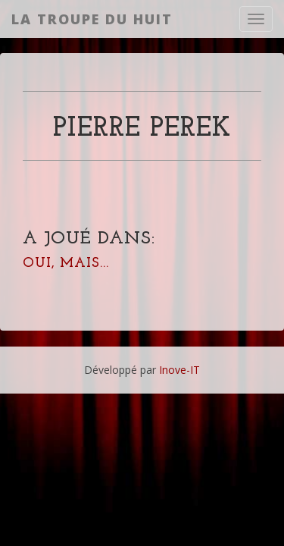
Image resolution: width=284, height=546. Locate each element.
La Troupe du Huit (92, 19)
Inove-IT (179, 369)
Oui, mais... (66, 263)
